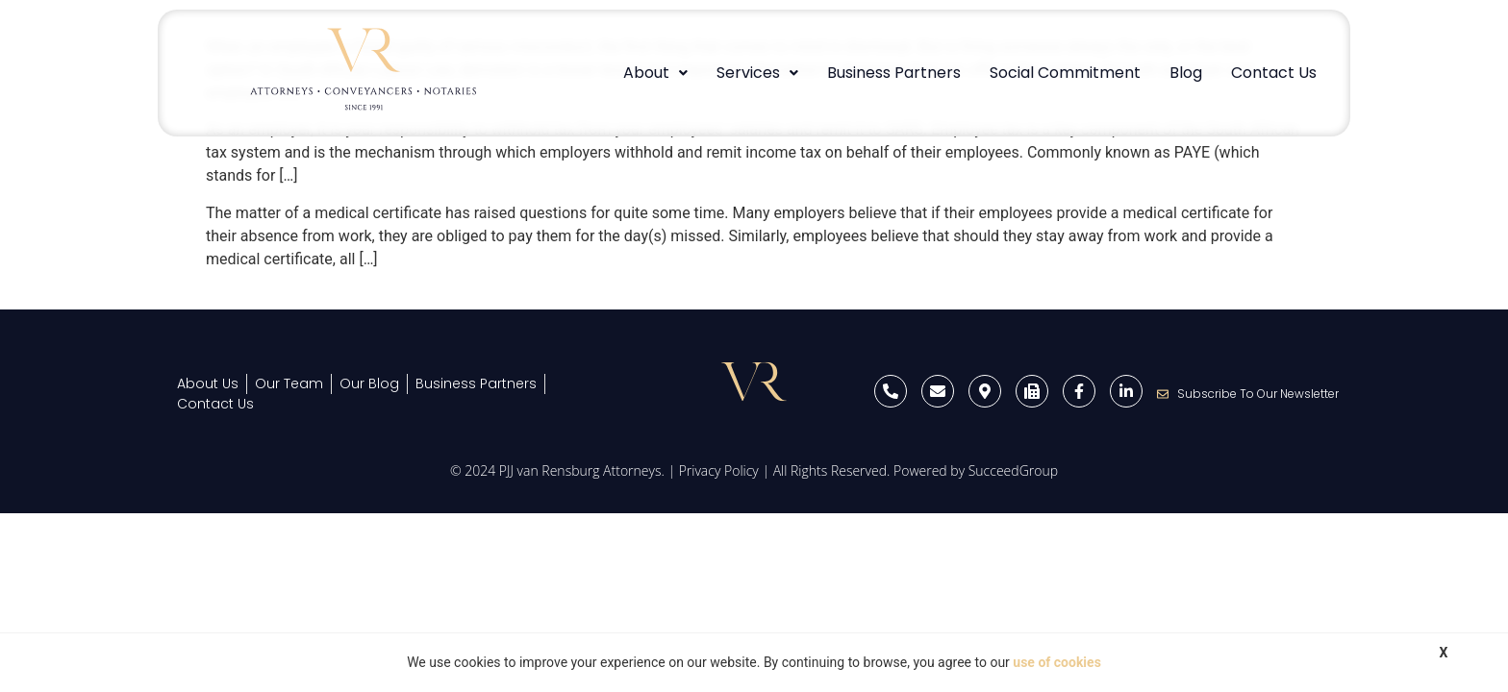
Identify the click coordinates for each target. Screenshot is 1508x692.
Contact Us (1274, 73)
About (655, 73)
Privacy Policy (719, 470)
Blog (1185, 73)
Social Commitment (1065, 73)
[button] (655, 73)
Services (757, 73)
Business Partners (894, 73)
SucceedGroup (1013, 470)
